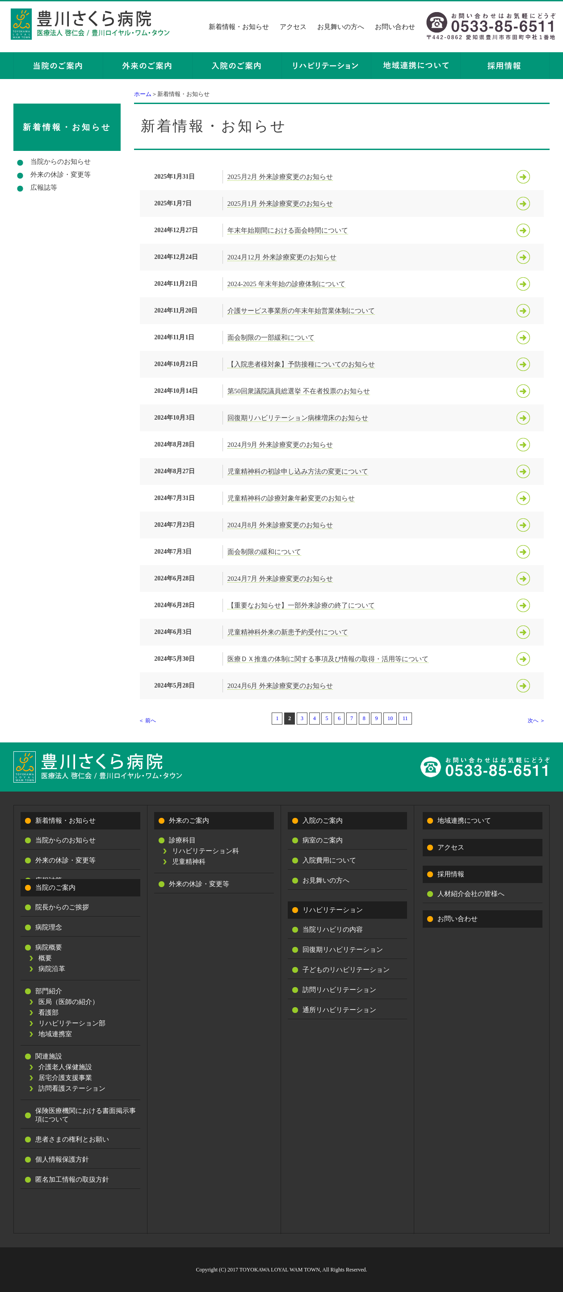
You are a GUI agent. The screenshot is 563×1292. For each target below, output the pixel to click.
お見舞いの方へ (340, 26)
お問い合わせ (395, 26)
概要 (45, 958)
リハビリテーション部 (71, 1023)
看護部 (48, 1012)
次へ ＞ (536, 720)
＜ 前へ (147, 720)
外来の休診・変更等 (60, 174)
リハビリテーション (333, 909)
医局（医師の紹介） (68, 1001)
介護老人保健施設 (65, 1067)
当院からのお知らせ (60, 161)
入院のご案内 (323, 820)
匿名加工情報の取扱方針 (72, 1179)
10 (390, 718)
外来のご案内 (189, 820)
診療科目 (182, 840)
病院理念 (48, 927)
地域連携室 (55, 1034)
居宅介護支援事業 (65, 1077)
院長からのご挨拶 (62, 907)
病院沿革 (51, 968)
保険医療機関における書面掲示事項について (85, 1115)
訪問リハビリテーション (339, 989)
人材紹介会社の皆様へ (470, 893)
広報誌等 (43, 187)
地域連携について (464, 820)
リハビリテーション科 (205, 850)
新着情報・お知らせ (239, 26)
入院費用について (329, 860)
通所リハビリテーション (339, 1009)
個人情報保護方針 (62, 1159)
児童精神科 (189, 861)
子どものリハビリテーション (346, 969)
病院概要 (48, 947)
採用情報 (450, 874)
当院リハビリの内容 (333, 929)
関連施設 (48, 1056)
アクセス (293, 26)
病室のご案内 (323, 840)
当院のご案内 (55, 887)
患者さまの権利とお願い (72, 1139)
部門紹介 (48, 991)
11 (405, 718)
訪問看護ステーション (71, 1088)
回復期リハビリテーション (343, 949)
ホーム (142, 94)
